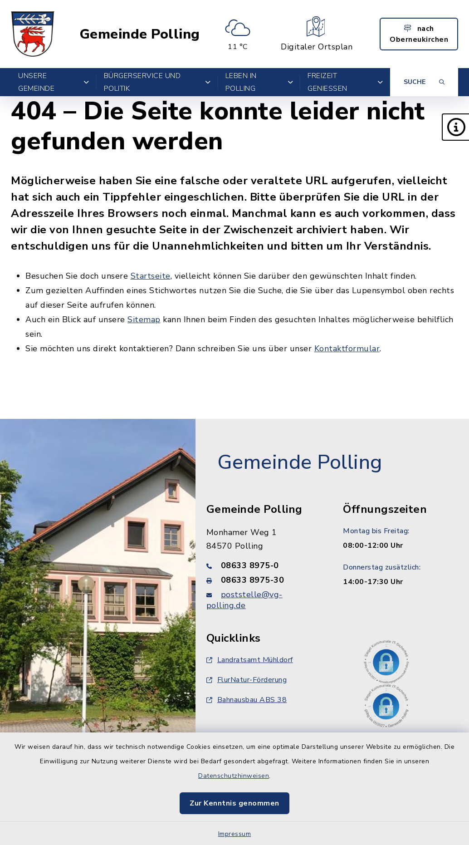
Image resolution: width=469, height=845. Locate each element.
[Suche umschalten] (424, 82)
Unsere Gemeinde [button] (53, 82)
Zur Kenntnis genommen (234, 803)
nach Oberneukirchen (419, 34)
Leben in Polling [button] (259, 82)
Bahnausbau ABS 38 (246, 700)
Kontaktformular (347, 348)
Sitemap (144, 319)
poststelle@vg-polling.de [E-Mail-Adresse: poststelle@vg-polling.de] (244, 600)
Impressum (234, 834)
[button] (455, 127)
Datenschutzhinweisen (233, 775)
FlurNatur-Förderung (246, 680)
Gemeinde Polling (139, 34)
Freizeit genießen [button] (345, 82)
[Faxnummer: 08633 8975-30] (264, 580)
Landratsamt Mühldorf (249, 660)
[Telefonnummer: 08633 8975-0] (264, 565)
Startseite (151, 275)
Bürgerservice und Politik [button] (157, 82)
